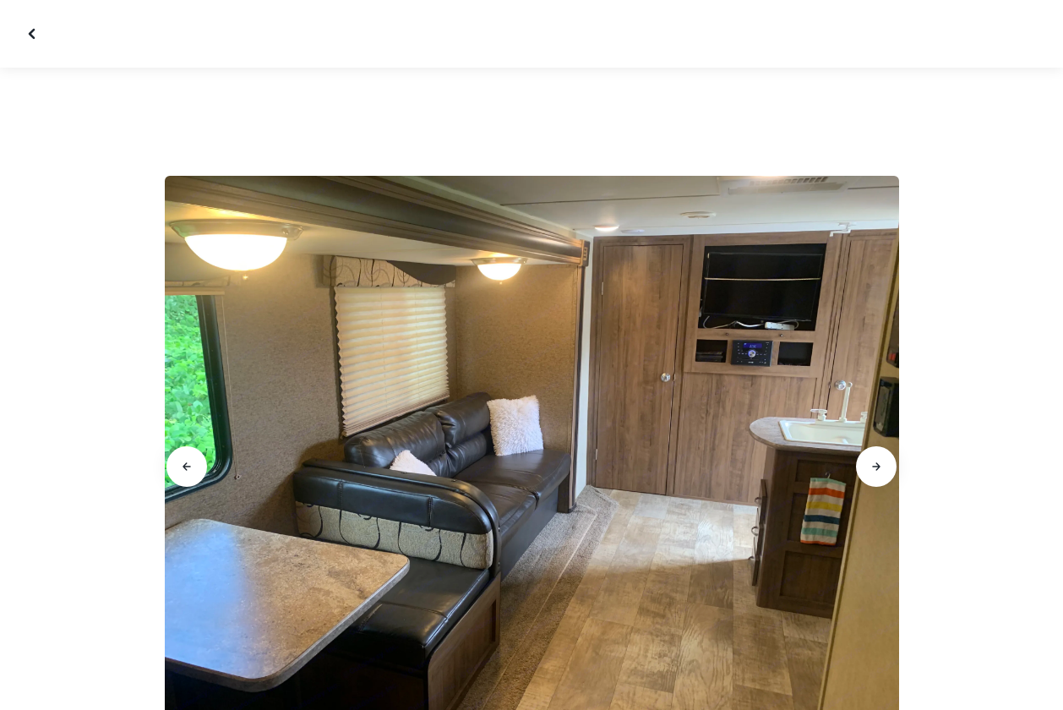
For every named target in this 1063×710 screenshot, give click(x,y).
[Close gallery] (34, 34)
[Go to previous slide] (186, 466)
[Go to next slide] (876, 466)
